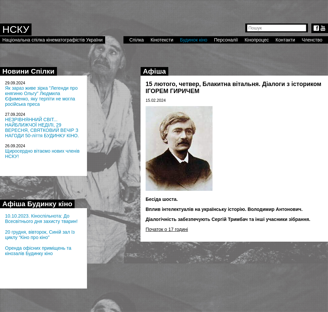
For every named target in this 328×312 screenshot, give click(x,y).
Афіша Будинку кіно (37, 204)
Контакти (285, 40)
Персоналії (226, 40)
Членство (312, 40)
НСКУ (15, 29)
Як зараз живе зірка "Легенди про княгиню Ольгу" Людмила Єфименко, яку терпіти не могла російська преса (41, 96)
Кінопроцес (257, 40)
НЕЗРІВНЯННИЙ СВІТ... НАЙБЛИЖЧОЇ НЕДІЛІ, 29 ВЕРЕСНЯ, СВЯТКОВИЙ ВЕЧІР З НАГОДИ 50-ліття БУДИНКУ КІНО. (42, 127)
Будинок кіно (194, 40)
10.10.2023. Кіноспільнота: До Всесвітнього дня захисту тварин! (41, 218)
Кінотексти (162, 40)
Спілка (136, 40)
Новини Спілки (28, 71)
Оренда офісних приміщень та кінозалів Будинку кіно (38, 250)
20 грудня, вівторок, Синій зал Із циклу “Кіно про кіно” (40, 234)
